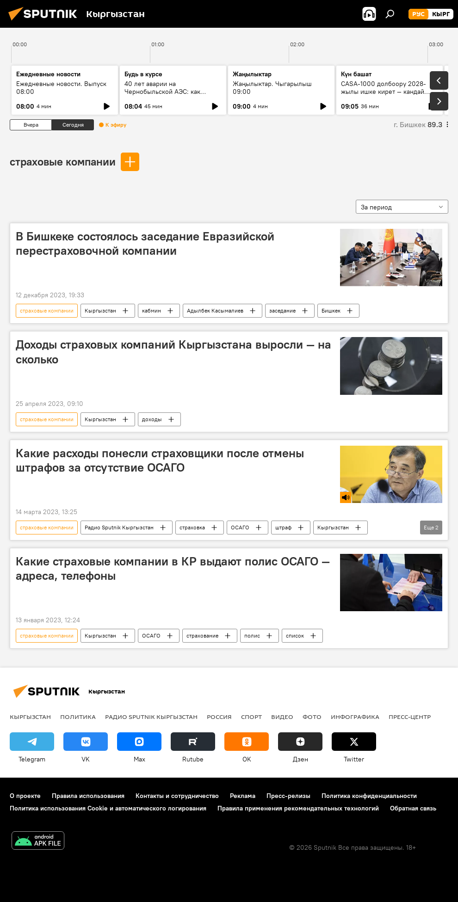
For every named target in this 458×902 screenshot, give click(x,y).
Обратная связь (413, 808)
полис (252, 635)
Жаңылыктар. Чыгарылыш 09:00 (272, 88)
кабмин (151, 310)
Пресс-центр (410, 716)
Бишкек (331, 310)
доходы (152, 419)
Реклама (242, 796)
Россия (219, 716)
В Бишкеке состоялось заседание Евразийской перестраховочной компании (145, 243)
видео (282, 716)
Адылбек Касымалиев (215, 310)
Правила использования (88, 796)
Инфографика (355, 716)
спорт (251, 716)
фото (312, 716)
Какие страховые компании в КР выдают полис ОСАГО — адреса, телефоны (173, 568)
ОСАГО (240, 527)
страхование (202, 635)
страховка (192, 527)
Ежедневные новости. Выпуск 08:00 (61, 88)
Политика (78, 716)
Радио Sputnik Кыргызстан (119, 527)
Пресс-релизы (288, 796)
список (295, 635)
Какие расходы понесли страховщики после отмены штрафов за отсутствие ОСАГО (160, 460)
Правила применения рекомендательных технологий (298, 808)
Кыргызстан (100, 310)
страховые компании (63, 161)
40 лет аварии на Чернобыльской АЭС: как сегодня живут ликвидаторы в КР (169, 95)
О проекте (25, 796)
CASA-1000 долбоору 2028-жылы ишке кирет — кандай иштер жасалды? (383, 92)
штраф (283, 527)
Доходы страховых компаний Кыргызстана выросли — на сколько (173, 351)
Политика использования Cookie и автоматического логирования (108, 808)
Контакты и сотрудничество (177, 796)
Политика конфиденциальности (369, 796)
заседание (282, 310)
